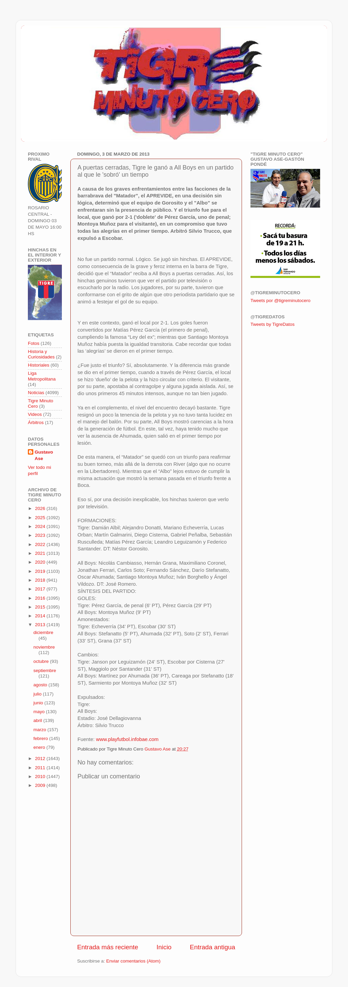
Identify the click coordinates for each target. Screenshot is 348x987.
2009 (41, 785)
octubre (41, 661)
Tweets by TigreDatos (272, 324)
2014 (41, 615)
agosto (40, 684)
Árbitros (36, 422)
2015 (41, 607)
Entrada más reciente (107, 947)
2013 (41, 624)
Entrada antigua (212, 947)
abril (38, 720)
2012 (41, 758)
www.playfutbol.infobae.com (127, 739)
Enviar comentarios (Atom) (133, 961)
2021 (41, 553)
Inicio (164, 947)
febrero (41, 738)
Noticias (36, 392)
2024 (41, 526)
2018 (41, 580)
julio (38, 694)
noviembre (44, 647)
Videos (35, 414)
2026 (41, 508)
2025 (41, 517)
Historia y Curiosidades (41, 354)
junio (38, 702)
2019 (41, 571)
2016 (41, 598)
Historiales (38, 365)
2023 (41, 535)
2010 (41, 776)
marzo (40, 729)
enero (39, 747)
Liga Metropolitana (42, 376)
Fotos (33, 343)
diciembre (43, 632)
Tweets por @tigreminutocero (280, 300)
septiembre (44, 670)
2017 (41, 589)
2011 (41, 767)
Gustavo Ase (44, 455)
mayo (39, 711)
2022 (41, 544)
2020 (41, 562)
